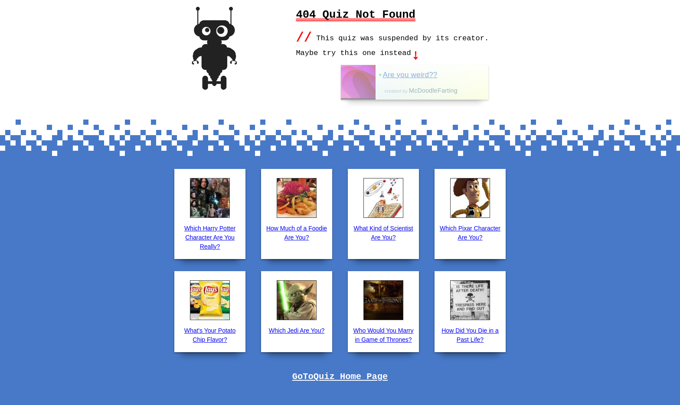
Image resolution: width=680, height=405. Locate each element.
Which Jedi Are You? (296, 329)
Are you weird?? (437, 74)
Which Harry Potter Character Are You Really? (209, 236)
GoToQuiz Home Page (340, 376)
